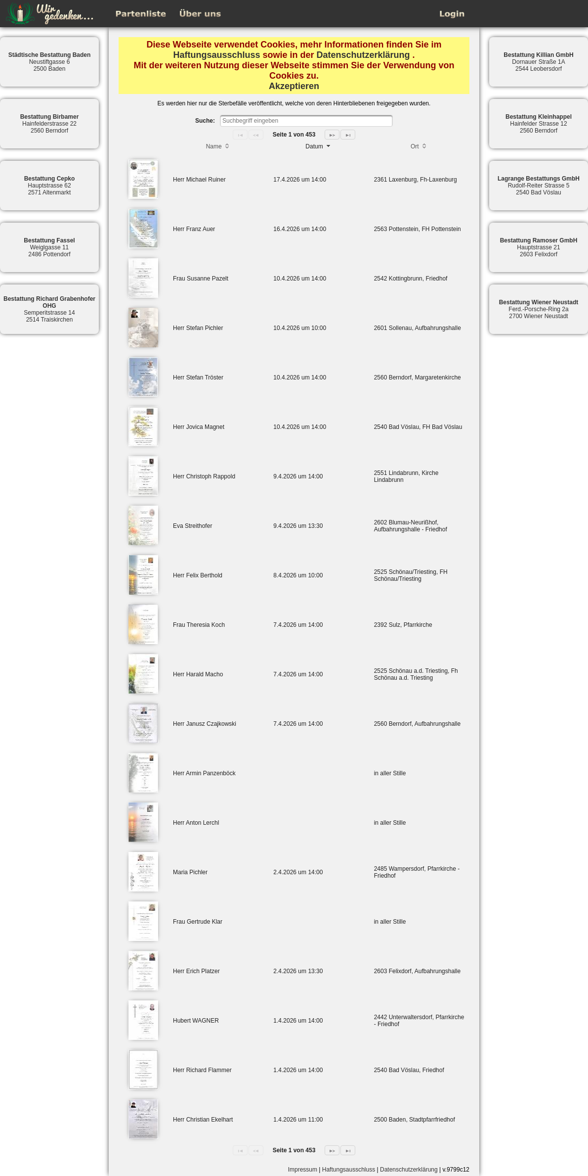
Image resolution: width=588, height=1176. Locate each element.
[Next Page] (332, 135)
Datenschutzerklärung (363, 55)
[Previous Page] (256, 135)
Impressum (302, 1169)
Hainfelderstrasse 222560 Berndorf (49, 123)
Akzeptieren (294, 86)
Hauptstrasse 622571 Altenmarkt (49, 185)
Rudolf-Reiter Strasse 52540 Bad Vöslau (539, 185)
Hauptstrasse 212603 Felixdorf (539, 247)
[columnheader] (218, 148)
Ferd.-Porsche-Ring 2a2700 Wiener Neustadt (539, 309)
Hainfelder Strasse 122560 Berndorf (538, 123)
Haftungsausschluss (216, 55)
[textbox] (306, 121)
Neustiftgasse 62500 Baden (49, 61)
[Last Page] (347, 135)
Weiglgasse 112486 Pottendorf (49, 247)
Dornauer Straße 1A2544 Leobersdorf (538, 61)
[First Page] (240, 135)
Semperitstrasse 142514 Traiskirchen (49, 309)
